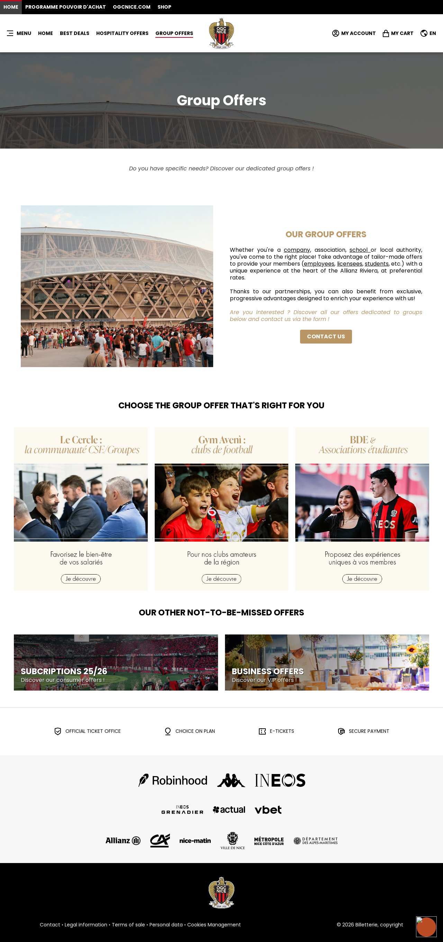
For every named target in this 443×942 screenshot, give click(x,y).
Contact (50, 925)
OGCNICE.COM (132, 6)
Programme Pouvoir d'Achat (65, 6)
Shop (164, 6)
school (360, 250)
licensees (349, 264)
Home (10, 6)
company (297, 250)
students (377, 264)
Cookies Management (214, 925)
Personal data (166, 925)
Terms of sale (128, 925)
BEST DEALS (74, 33)
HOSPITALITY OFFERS (122, 33)
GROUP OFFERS (174, 33)
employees (319, 264)
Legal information (86, 925)
